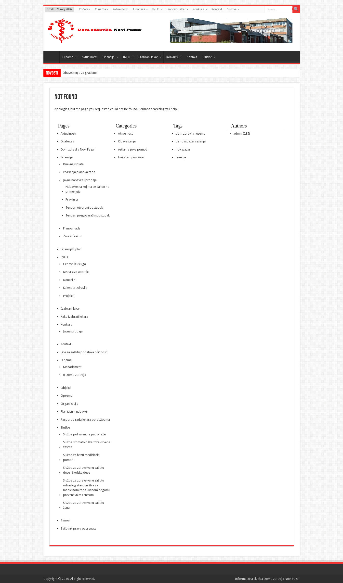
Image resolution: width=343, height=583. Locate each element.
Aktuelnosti (120, 9)
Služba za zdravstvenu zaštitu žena (83, 505)
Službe (233, 9)
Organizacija (69, 404)
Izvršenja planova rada (79, 172)
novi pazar (183, 149)
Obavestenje (127, 141)
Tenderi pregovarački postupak (88, 215)
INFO (157, 9)
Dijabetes (67, 141)
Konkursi (200, 9)
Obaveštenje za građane (80, 73)
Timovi (65, 520)
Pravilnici (72, 199)
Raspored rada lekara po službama (85, 419)
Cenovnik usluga (74, 264)
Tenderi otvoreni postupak (84, 207)
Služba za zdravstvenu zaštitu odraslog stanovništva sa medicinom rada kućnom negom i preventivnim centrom (86, 488)
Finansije (140, 9)
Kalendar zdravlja (75, 288)
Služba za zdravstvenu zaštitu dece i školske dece (83, 470)
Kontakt (216, 9)
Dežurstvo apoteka (76, 272)
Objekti (66, 388)
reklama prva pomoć (132, 149)
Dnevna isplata (73, 164)
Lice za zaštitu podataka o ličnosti (84, 352)
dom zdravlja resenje (190, 133)
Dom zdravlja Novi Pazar (78, 149)
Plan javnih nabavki (74, 411)
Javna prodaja (73, 331)
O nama (102, 9)
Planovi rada (71, 228)
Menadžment (72, 367)
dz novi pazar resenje (191, 141)
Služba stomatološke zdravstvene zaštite (86, 444)
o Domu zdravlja (74, 375)
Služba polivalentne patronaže (84, 434)
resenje (181, 157)
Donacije (69, 280)
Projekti (68, 296)
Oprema (66, 395)
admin (237, 133)
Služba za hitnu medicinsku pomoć (82, 457)
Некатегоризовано (131, 157)
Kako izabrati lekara (74, 316)
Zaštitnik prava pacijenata (79, 528)
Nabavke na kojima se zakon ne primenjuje (87, 189)
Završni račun (72, 236)
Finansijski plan (71, 249)
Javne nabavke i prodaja (80, 180)
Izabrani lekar (177, 9)
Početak (84, 9)
